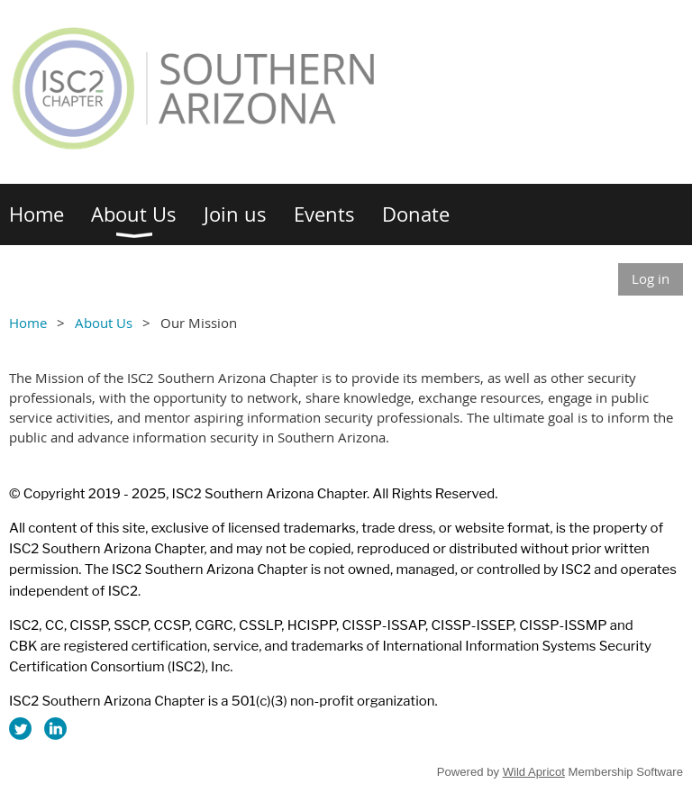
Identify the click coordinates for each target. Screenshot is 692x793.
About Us (103, 323)
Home (28, 323)
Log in (650, 278)
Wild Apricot (534, 772)
